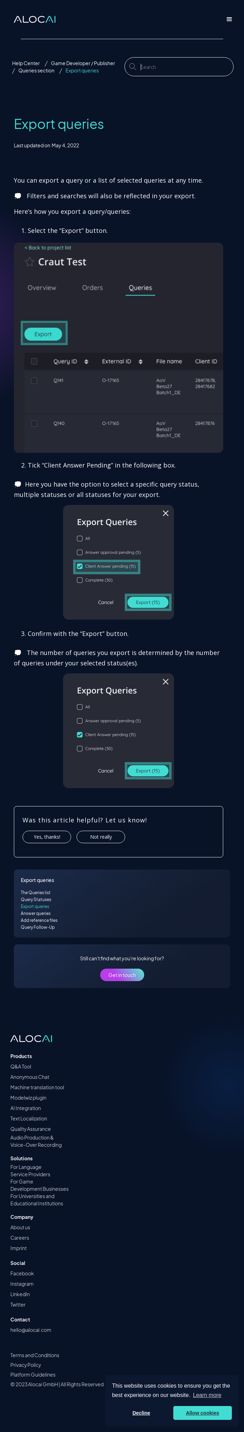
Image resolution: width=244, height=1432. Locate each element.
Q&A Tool (20, 1066)
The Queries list (36, 892)
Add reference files (39, 920)
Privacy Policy (25, 1365)
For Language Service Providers (30, 1170)
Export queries (82, 70)
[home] (32, 19)
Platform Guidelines (32, 1374)
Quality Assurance (30, 1129)
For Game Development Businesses (39, 1185)
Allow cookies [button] (202, 1413)
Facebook (22, 1273)
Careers (19, 1237)
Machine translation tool (37, 1087)
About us (20, 1227)
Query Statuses (36, 899)
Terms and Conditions (34, 1355)
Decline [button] (141, 1413)
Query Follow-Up (38, 927)
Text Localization (28, 1118)
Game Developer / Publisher (83, 63)
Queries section (36, 70)
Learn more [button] (207, 1395)
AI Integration (25, 1108)
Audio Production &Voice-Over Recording (36, 1141)
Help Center (26, 63)
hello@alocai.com (30, 1330)
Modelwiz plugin (28, 1097)
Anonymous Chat (29, 1077)
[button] (229, 19)
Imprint (18, 1248)
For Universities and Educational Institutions (36, 1199)
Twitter (18, 1304)
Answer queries (36, 913)
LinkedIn (20, 1294)
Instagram (22, 1284)
